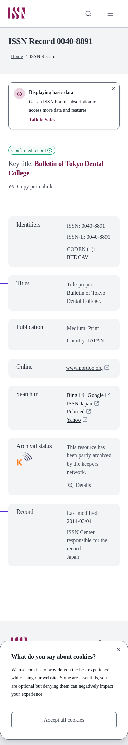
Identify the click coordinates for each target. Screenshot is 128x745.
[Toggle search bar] (88, 13)
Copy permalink (31, 187)
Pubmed (76, 411)
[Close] (119, 650)
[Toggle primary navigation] (110, 13)
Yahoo (74, 420)
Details (79, 485)
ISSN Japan (80, 403)
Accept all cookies (64, 720)
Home (17, 56)
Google (96, 395)
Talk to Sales (42, 119)
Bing (72, 395)
